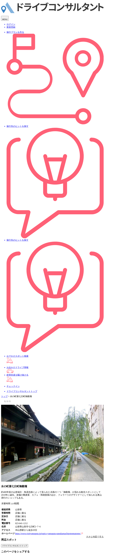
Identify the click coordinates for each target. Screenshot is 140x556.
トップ (4, 396)
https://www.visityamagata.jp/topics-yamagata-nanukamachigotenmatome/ (49, 533)
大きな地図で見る (95, 537)
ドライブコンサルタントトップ (14, 546)
